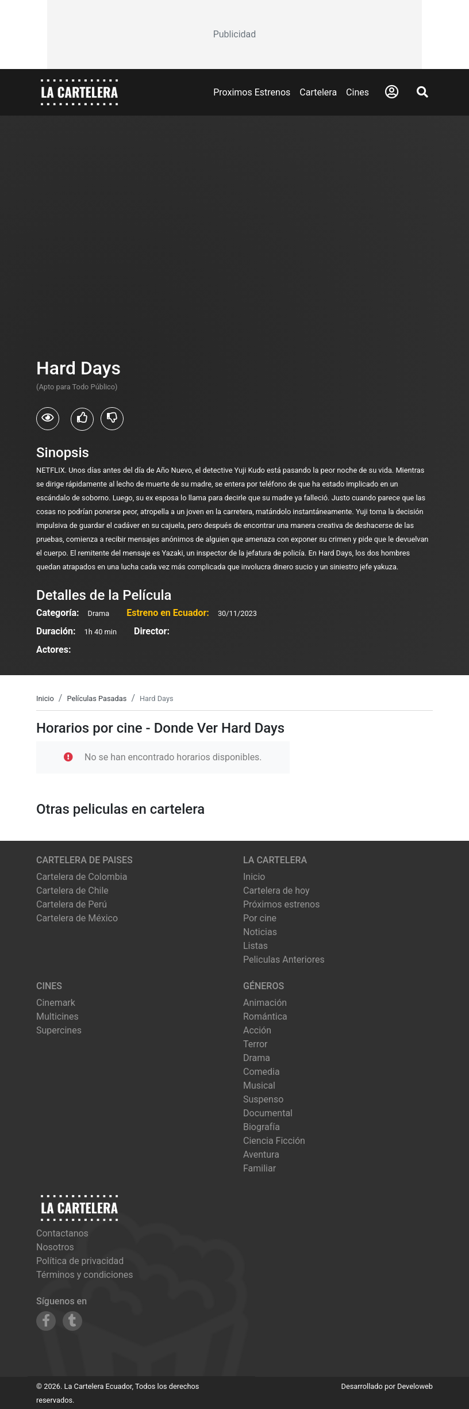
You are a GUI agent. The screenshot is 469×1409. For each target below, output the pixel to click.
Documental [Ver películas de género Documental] (268, 1113)
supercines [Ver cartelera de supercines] (59, 1030)
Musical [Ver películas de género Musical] (259, 1085)
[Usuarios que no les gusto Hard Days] (112, 418)
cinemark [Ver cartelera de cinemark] (55, 1002)
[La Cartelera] (79, 91)
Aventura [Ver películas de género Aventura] (261, 1154)
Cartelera (318, 92)
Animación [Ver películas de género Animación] (265, 1002)
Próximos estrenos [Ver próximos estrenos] (281, 904)
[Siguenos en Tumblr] (72, 1321)
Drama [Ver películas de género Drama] (256, 1057)
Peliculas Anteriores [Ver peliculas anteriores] (284, 959)
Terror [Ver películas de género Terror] (255, 1044)
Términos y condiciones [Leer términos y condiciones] (84, 1274)
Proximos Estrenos (251, 92)
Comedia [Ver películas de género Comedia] (261, 1071)
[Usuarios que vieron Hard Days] (47, 418)
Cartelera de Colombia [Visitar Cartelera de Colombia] (81, 876)
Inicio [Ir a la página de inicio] (254, 876)
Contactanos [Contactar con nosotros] (62, 1233)
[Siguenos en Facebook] (46, 1321)
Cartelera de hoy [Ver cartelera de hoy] (276, 890)
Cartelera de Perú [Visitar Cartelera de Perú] (71, 904)
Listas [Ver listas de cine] (255, 945)
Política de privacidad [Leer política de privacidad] (80, 1260)
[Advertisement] (234, 34)
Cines (357, 92)
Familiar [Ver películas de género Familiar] (259, 1168)
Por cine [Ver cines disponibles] (259, 918)
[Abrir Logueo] (391, 92)
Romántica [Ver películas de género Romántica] (265, 1016)
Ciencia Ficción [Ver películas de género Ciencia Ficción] (274, 1140)
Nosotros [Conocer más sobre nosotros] (55, 1247)
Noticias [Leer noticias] (260, 931)
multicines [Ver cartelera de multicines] (57, 1016)
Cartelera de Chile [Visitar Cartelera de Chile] (72, 890)
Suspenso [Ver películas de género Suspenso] (263, 1099)
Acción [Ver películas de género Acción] (257, 1030)
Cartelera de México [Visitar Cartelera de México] (77, 918)
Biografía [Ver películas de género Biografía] (261, 1126)
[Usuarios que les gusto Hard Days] (82, 419)
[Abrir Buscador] (422, 92)
